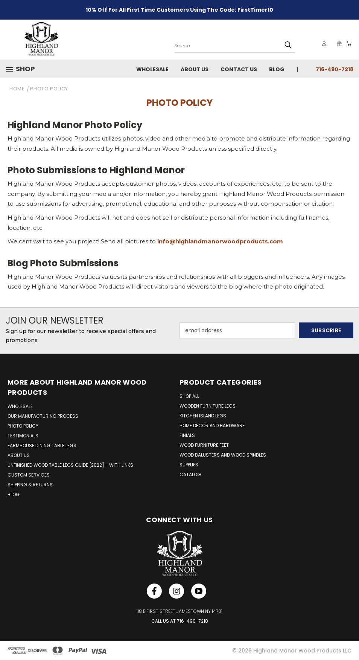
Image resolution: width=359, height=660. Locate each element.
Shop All (189, 396)
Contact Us (239, 69)
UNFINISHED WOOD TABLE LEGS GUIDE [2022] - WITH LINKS (70, 465)
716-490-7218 (334, 69)
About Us (194, 69)
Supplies (189, 464)
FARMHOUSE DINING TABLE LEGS (42, 445)
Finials (187, 435)
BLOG (14, 494)
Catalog (190, 474)
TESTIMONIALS (23, 435)
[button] (23, 69)
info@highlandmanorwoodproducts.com (220, 241)
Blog (276, 69)
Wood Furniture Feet (204, 445)
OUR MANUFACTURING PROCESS (43, 416)
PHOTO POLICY (23, 426)
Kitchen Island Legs (203, 415)
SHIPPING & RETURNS (30, 484)
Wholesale (152, 69)
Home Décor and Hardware (212, 425)
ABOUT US (19, 455)
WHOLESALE (20, 406)
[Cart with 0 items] (347, 43)
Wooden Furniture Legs (208, 406)
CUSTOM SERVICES (29, 475)
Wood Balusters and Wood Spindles (223, 455)
